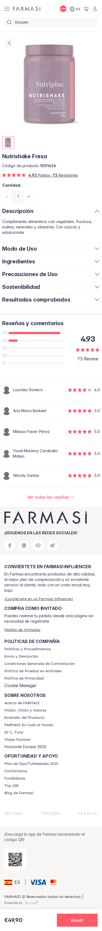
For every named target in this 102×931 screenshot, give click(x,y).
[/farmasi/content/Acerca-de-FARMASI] (22, 703)
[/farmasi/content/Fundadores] (14, 778)
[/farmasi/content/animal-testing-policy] (33, 671)
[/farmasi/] (26, 9)
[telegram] (52, 545)
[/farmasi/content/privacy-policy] (24, 678)
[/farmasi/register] (38, 599)
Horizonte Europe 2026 (25, 747)
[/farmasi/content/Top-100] (11, 786)
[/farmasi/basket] (86, 8)
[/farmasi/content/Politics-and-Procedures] (27, 649)
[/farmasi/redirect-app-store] (15, 859)
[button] (14, 882)
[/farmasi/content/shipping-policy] (21, 656)
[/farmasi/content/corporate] (28, 725)
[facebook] (9, 545)
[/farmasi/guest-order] (22, 630)
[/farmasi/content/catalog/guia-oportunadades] (31, 764)
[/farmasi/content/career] (17, 740)
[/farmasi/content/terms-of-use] (39, 664)
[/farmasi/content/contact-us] (15, 771)
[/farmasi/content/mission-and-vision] (25, 710)
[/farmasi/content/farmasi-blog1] (18, 793)
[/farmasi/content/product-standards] (24, 718)
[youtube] (38, 545)
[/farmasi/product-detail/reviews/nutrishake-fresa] (51, 497)
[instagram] (23, 545)
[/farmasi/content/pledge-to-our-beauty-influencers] (13, 732)
